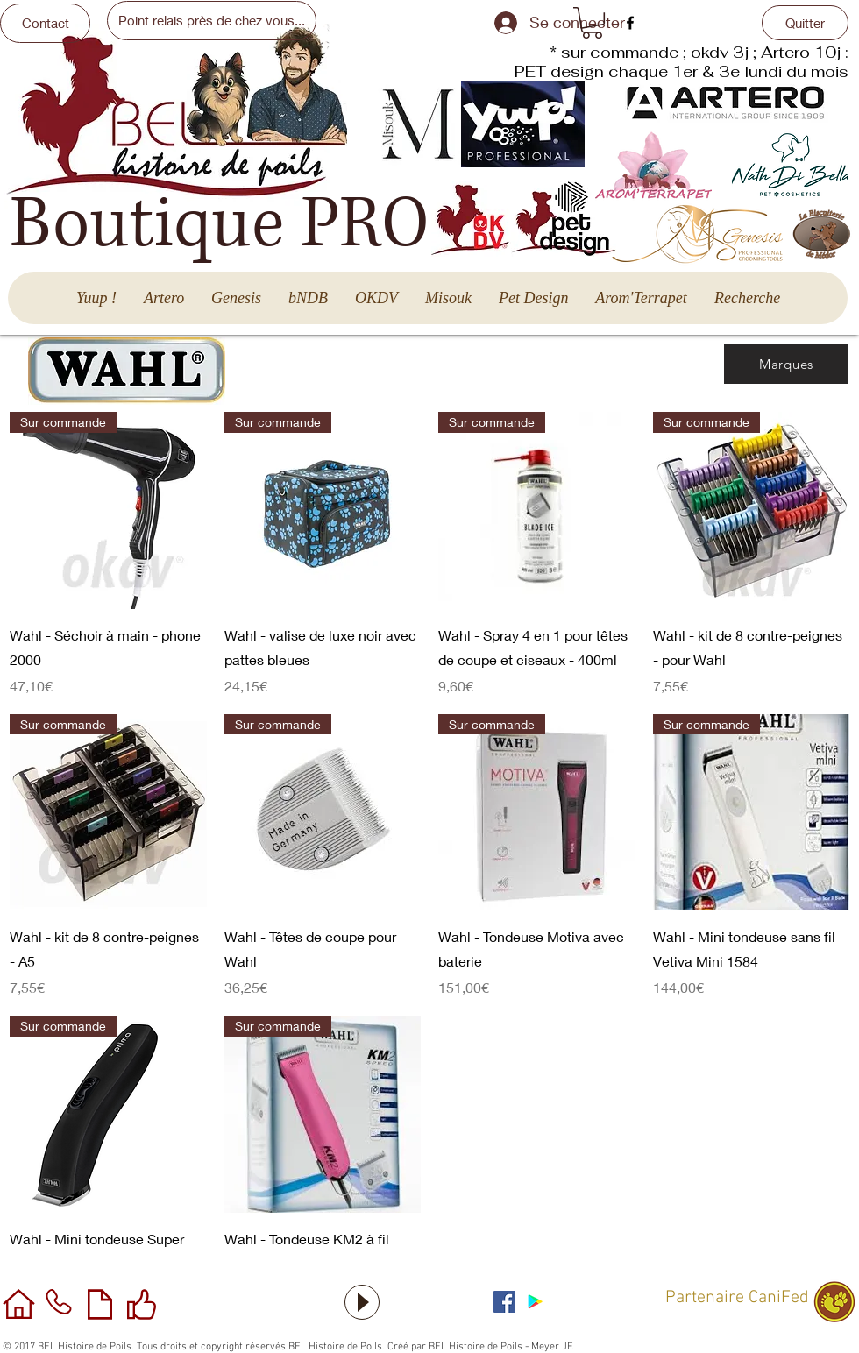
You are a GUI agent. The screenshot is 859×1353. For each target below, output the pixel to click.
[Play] (362, 1302)
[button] (592, 23)
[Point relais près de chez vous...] (211, 20)
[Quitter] (805, 22)
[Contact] (45, 23)
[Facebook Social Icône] (504, 1302)
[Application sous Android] (535, 1302)
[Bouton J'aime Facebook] (600, 1299)
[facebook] (630, 23)
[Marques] (786, 364)
